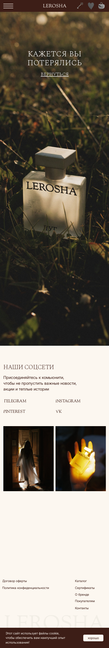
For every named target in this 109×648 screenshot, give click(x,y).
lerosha (54, 6)
